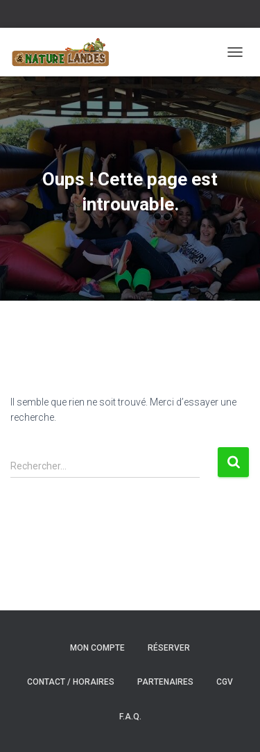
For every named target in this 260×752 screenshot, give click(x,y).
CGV (224, 682)
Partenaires (165, 682)
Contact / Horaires (70, 682)
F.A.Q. (130, 716)
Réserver (169, 648)
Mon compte (97, 648)
